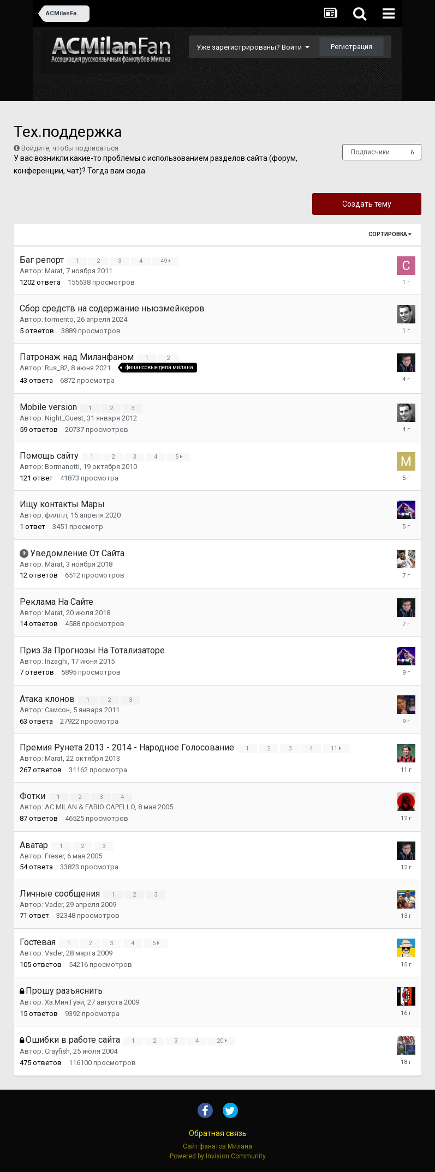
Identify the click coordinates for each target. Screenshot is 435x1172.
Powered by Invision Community (218, 1156)
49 (167, 261)
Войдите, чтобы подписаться (69, 148)
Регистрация (351, 47)
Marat (54, 271)
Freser (54, 856)
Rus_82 (56, 368)
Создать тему (366, 204)
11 (337, 748)
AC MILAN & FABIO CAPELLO (90, 807)
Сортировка (390, 234)
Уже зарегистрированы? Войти (252, 47)
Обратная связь (218, 1133)
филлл (56, 515)
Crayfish (57, 1051)
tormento (59, 319)
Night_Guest (64, 418)
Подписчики (370, 152)
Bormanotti (62, 466)
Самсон (57, 710)
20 (223, 1040)
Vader (54, 904)
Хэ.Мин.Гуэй (64, 1002)
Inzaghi (56, 661)
